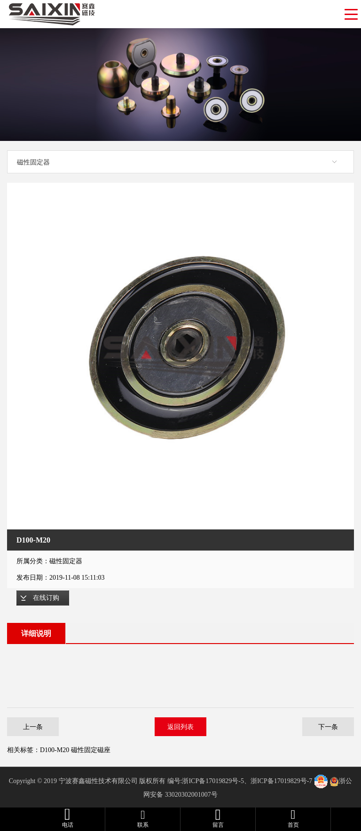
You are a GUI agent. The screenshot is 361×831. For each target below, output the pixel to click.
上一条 (33, 726)
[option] (180, 356)
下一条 (328, 726)
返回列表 (180, 726)
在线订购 (46, 597)
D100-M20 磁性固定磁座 (75, 749)
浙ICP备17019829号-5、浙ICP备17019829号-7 (247, 780)
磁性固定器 (33, 162)
